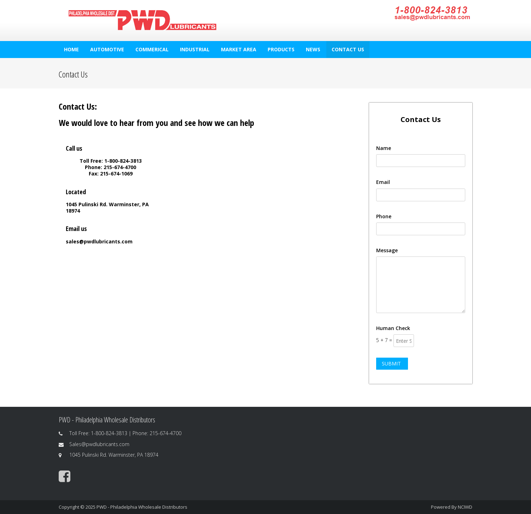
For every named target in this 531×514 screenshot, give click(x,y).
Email (383, 182)
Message (387, 250)
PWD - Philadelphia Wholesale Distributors (142, 507)
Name (383, 148)
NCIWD (465, 507)
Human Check (393, 328)
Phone (383, 216)
